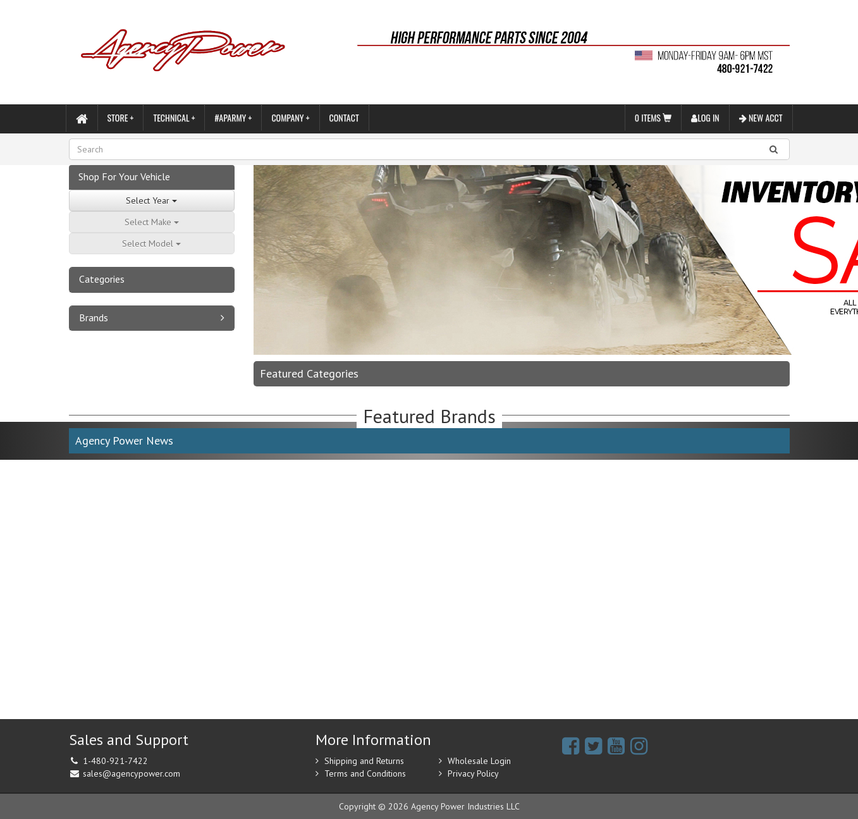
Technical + (174, 117)
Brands (93, 317)
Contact (344, 117)
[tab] (152, 280)
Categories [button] (102, 279)
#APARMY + (233, 117)
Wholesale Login (479, 761)
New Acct (761, 117)
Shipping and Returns (364, 761)
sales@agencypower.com (131, 773)
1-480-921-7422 (115, 761)
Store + (120, 117)
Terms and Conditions (365, 773)
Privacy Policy (473, 773)
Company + (290, 117)
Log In (705, 117)
